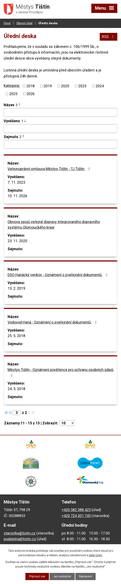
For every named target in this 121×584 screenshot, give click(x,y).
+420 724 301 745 (76, 516)
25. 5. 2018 (16, 336)
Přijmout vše (37, 576)
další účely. (96, 555)
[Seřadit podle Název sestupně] (19, 105)
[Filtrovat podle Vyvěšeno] (60, 128)
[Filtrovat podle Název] (60, 112)
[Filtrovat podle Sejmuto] (60, 144)
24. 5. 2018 (16, 389)
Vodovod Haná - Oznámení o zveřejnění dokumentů (53, 322)
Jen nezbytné (62, 576)
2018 (30, 86)
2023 (82, 86)
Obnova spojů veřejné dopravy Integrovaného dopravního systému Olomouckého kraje (54, 224)
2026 (30, 94)
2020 (65, 86)
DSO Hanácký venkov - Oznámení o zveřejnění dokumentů (58, 275)
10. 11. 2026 (17, 196)
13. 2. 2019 (16, 288)
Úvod (7, 23)
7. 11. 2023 (16, 182)
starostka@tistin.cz (19, 533)
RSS (108, 37)
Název (10, 105)
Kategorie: (12, 85)
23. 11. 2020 (17, 241)
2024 (100, 86)
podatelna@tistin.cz (20, 539)
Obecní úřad (24, 23)
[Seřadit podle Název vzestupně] (19, 104)
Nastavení (85, 576)
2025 (13, 94)
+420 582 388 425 (76, 510)
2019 (48, 86)
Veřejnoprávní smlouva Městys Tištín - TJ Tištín (50, 169)
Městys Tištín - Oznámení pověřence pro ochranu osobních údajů (60, 372)
